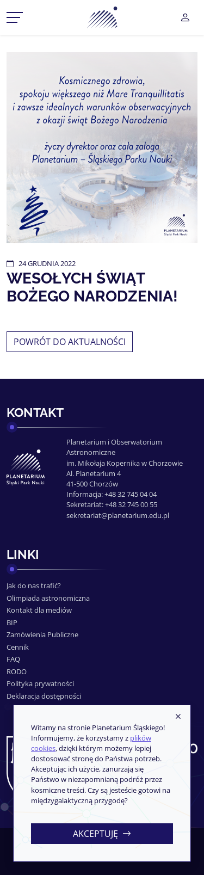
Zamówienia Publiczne (42, 634)
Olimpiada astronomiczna (48, 598)
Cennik (18, 647)
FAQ (13, 659)
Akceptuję (102, 834)
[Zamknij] (177, 717)
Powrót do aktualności (70, 342)
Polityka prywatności (40, 683)
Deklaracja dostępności (44, 696)
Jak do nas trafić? (34, 585)
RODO (17, 671)
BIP (12, 622)
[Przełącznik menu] (15, 17)
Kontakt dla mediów (39, 610)
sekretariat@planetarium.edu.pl (117, 515)
